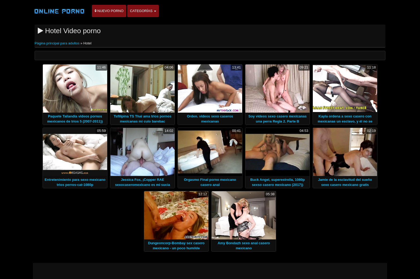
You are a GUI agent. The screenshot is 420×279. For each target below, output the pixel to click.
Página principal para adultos (57, 43)
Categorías (143, 11)
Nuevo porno (109, 11)
